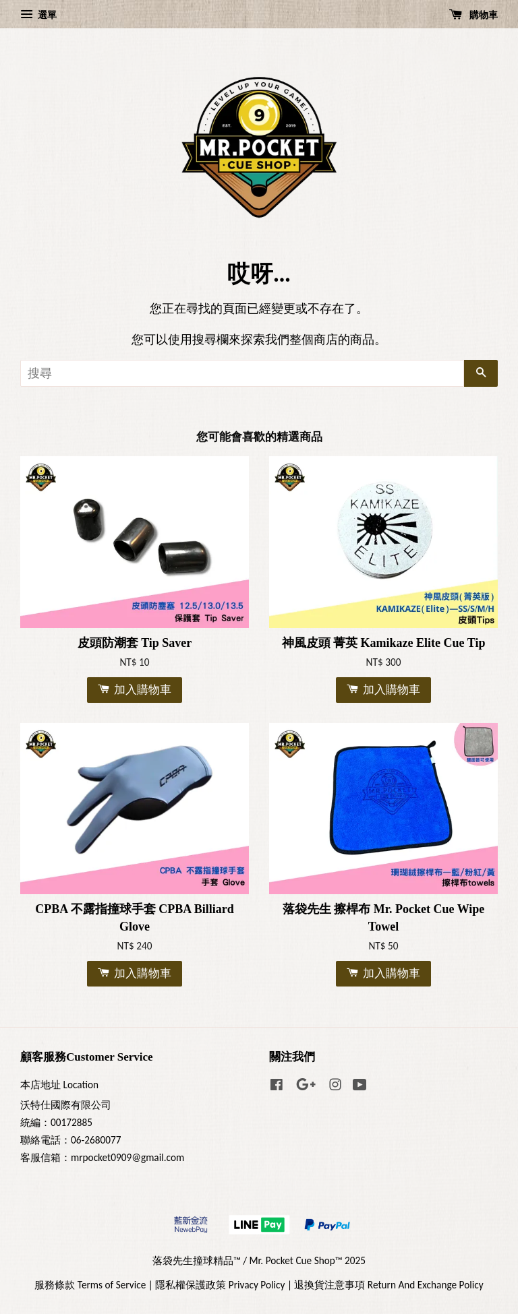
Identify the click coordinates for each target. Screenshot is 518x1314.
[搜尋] (242, 373)
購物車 (473, 15)
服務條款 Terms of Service (90, 1284)
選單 (38, 15)
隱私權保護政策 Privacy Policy (220, 1284)
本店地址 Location (59, 1084)
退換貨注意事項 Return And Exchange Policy (388, 1284)
